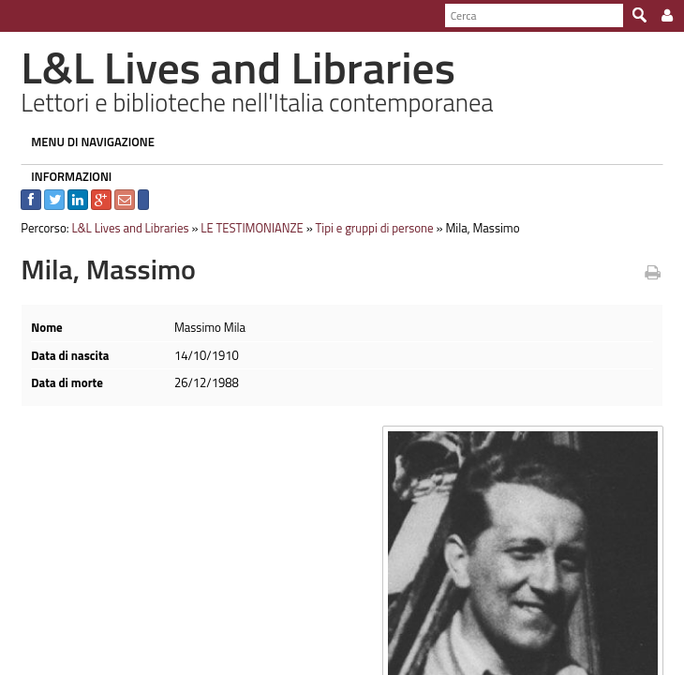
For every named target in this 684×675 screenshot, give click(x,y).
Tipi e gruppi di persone (367, 227)
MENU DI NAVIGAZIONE (86, 141)
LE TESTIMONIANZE (245, 227)
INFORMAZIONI (64, 176)
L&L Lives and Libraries (123, 227)
